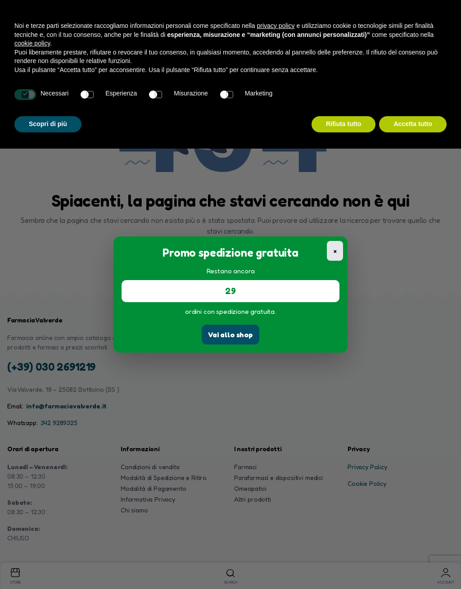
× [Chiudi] (335, 250)
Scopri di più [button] (48, 123)
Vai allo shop (230, 334)
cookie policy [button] (32, 43)
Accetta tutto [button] (412, 123)
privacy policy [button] (276, 25)
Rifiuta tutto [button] (344, 123)
